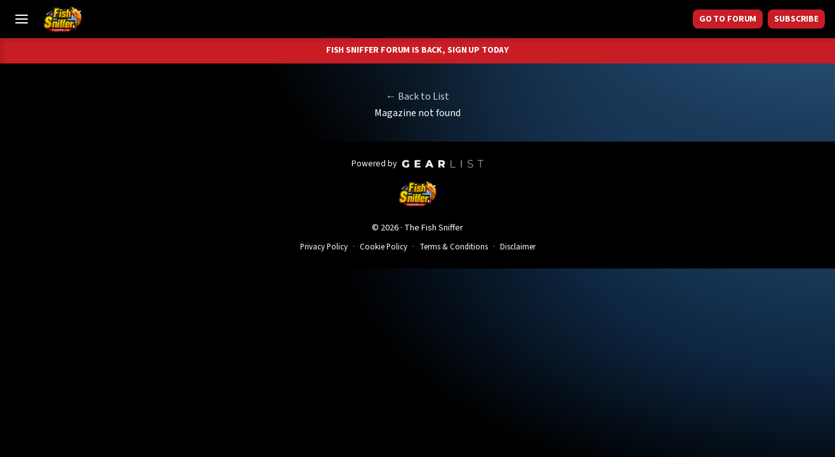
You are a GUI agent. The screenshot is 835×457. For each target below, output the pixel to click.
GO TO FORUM (727, 19)
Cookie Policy (383, 247)
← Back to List (417, 96)
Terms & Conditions (453, 247)
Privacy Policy (324, 247)
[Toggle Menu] (21, 19)
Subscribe (796, 19)
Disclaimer (518, 247)
